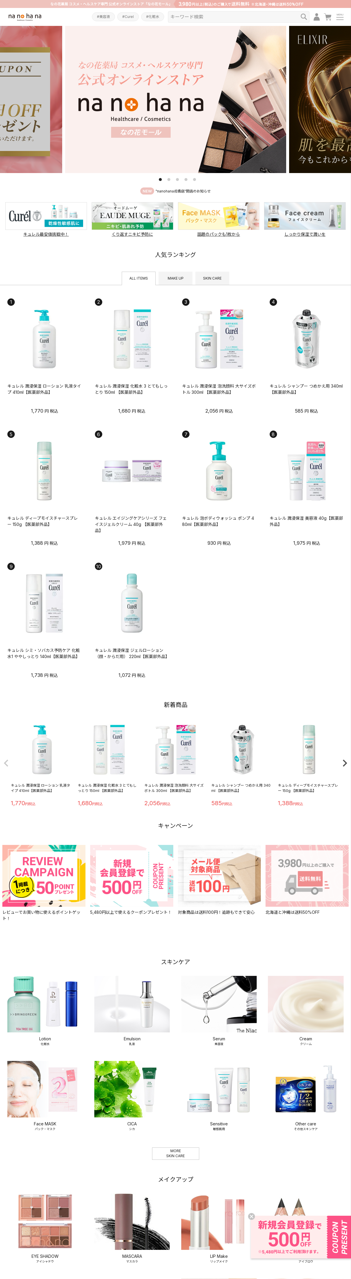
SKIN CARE (212, 278)
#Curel (128, 16)
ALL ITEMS (138, 278)
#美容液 (103, 16)
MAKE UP (176, 278)
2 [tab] (168, 179)
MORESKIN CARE (175, 1061)
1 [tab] (160, 179)
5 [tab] (194, 179)
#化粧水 (152, 16)
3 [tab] (177, 179)
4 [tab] (185, 179)
